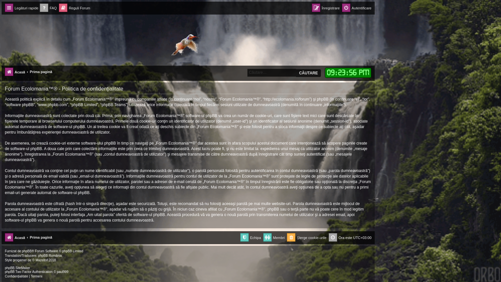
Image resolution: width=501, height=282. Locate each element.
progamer (20, 260)
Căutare (308, 73)
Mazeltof (42, 260)
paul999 (63, 272)
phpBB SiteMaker (17, 268)
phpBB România (50, 255)
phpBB (27, 251)
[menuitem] (48, 8)
